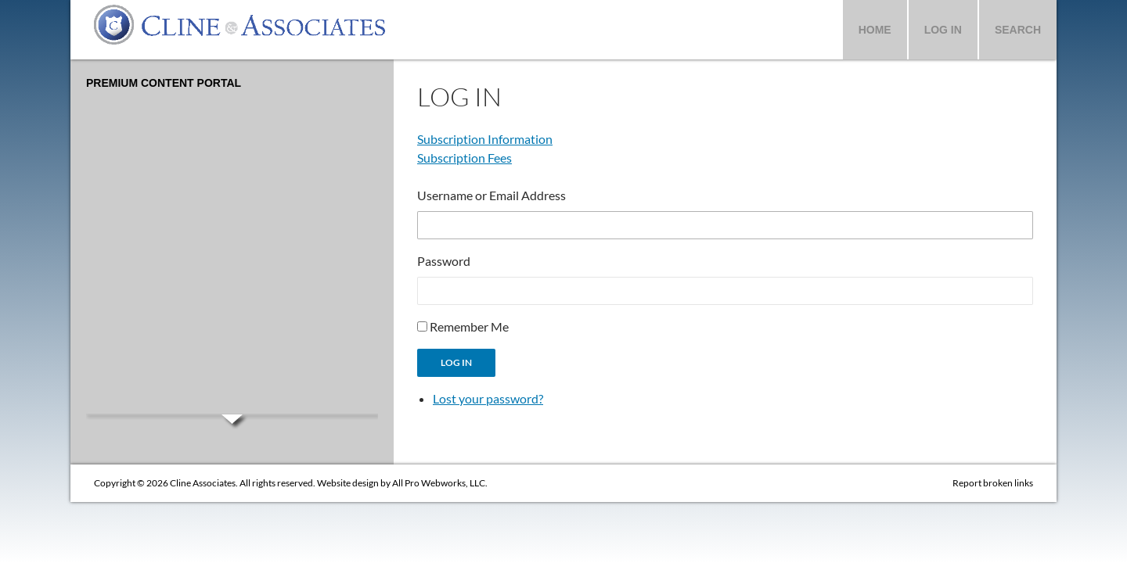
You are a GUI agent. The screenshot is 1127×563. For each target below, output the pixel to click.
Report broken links (992, 483)
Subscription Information (485, 138)
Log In (943, 29)
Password (443, 260)
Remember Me (469, 326)
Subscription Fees (464, 157)
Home (875, 29)
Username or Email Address (491, 195)
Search (1018, 29)
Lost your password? (488, 398)
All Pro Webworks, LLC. (440, 483)
